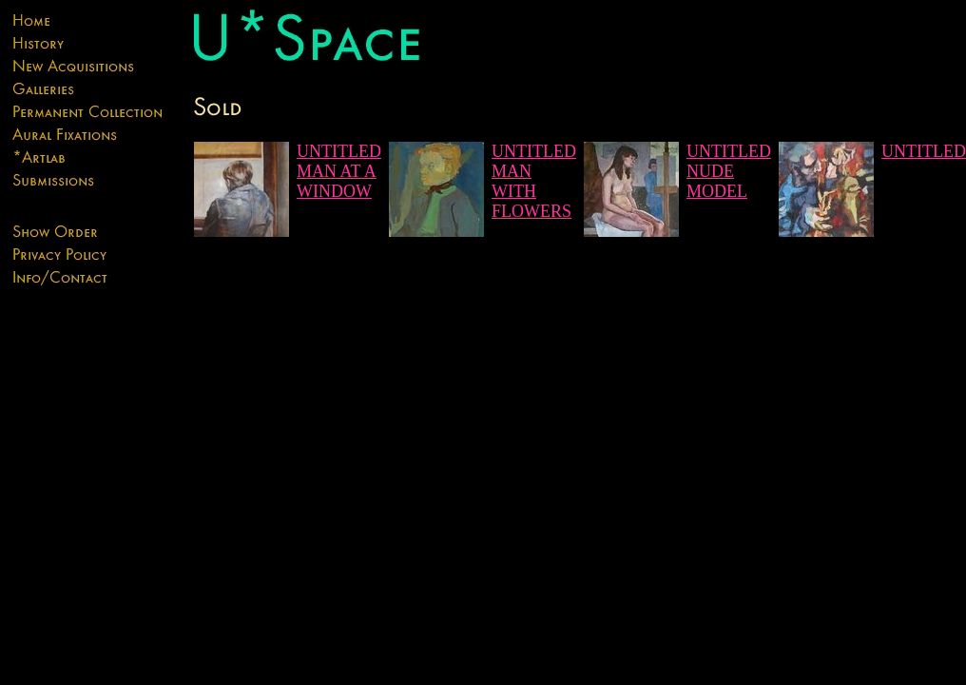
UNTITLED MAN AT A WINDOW (339, 171)
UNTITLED (923, 151)
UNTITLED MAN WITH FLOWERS (534, 181)
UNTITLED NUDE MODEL (728, 171)
